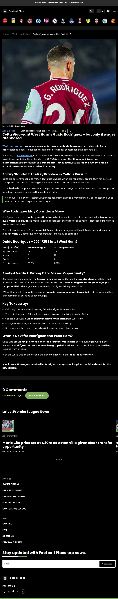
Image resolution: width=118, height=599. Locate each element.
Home (5, 34)
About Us (8, 536)
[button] (56, 459)
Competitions (10, 484)
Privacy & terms (12, 542)
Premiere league (12, 490)
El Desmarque (24, 155)
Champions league (13, 496)
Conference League (14, 508)
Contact (8, 523)
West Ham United (21, 34)
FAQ (4, 529)
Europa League (11, 502)
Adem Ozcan (8, 131)
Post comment (37, 395)
